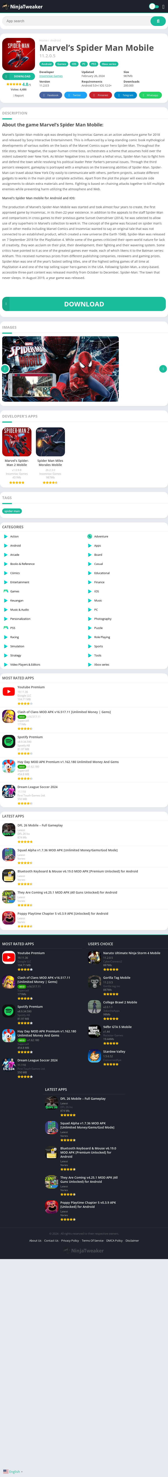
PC (84, 64)
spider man (12, 511)
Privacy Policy (70, 1410)
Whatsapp (150, 95)
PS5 (93, 64)
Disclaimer (132, 1410)
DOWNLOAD (53, 304)
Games (61, 64)
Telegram (125, 95)
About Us (35, 1410)
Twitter (74, 95)
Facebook (50, 95)
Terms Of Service (92, 1410)
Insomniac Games (51, 76)
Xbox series (109, 64)
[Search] (84, 21)
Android (55, 40)
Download (16, 76)
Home (43, 40)
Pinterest (100, 95)
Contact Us (51, 1410)
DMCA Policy (114, 1410)
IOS (74, 64)
